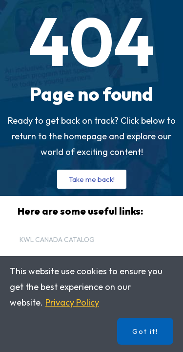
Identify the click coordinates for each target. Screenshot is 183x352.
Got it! (145, 331)
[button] (91, 179)
